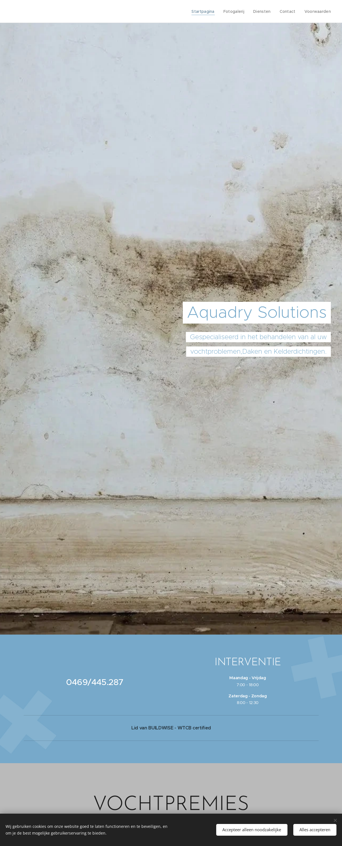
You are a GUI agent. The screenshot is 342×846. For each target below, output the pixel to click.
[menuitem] (207, 11)
